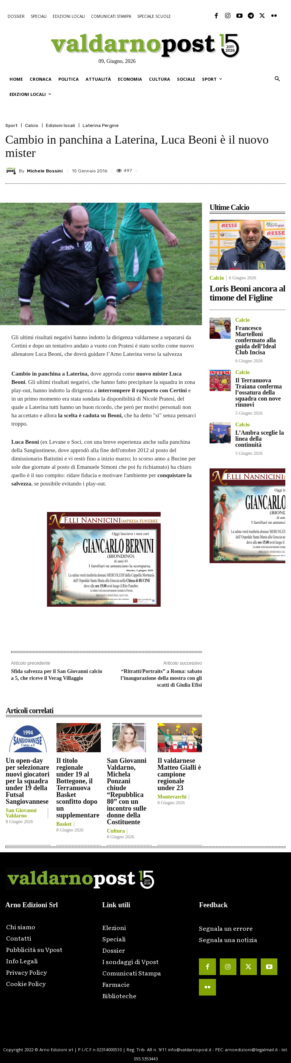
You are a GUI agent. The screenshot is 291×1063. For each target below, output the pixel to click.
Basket (64, 824)
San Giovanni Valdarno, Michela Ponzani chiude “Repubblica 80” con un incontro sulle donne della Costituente (127, 791)
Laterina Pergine (101, 125)
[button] (277, 79)
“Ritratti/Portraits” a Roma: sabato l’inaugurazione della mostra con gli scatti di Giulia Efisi (161, 678)
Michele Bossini (45, 171)
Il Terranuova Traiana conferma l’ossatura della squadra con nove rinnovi (258, 392)
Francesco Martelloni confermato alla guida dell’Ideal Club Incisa (255, 340)
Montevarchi (172, 797)
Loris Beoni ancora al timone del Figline (247, 292)
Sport (11, 125)
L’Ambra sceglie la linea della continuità (259, 438)
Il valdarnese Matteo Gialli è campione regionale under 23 (179, 774)
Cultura (116, 831)
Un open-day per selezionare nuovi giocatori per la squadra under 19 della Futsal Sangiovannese (28, 781)
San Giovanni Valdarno (21, 813)
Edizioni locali (60, 125)
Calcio (31, 125)
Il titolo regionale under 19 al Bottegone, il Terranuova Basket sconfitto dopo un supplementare (78, 788)
